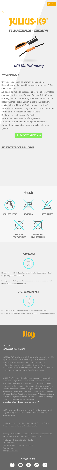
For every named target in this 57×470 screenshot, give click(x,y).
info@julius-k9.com (10, 450)
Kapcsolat (7, 346)
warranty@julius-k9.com (16, 283)
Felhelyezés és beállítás (17, 147)
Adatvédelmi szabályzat (14, 349)
